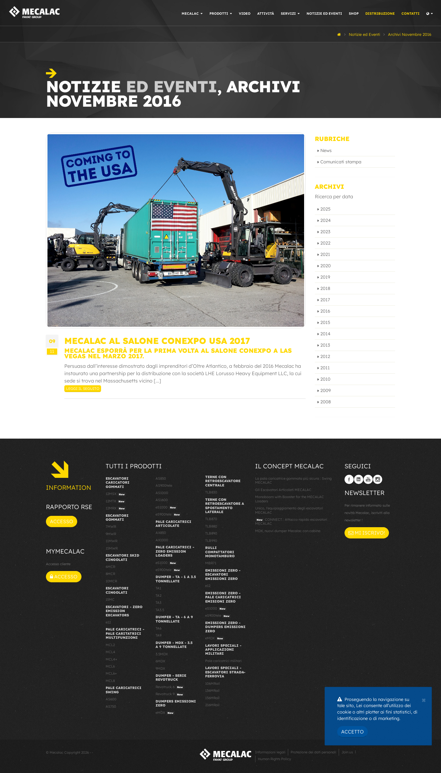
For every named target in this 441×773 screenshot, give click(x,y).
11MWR (111, 541)
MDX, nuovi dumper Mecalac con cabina (287, 531)
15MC (110, 599)
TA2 (158, 595)
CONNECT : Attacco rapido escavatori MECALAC (291, 521)
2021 (325, 254)
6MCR (110, 567)
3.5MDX (162, 654)
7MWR (111, 526)
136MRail (212, 690)
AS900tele (164, 485)
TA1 (158, 588)
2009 (325, 390)
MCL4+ (111, 659)
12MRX (116, 508)
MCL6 (110, 666)
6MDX (160, 661)
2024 (325, 220)
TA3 (158, 602)
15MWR (112, 548)
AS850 (161, 478)
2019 (325, 277)
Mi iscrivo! (367, 533)
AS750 (111, 706)
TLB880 (211, 526)
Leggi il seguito (82, 388)
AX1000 (162, 540)
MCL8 (110, 681)
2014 (325, 334)
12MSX (116, 494)
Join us (347, 752)
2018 (325, 288)
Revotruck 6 (170, 687)
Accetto (352, 732)
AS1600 (162, 500)
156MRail (212, 698)
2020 (325, 265)
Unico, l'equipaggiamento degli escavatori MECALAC (289, 510)
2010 (325, 379)
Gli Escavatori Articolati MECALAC (283, 490)
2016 (325, 311)
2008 (325, 402)
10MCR (111, 581)
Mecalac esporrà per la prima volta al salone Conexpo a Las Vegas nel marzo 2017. (178, 353)
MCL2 (110, 645)
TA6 (158, 628)
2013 (325, 345)
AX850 (161, 533)
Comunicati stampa (340, 162)
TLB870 (211, 519)
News (326, 150)
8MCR (110, 574)
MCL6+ (111, 673)
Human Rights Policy (274, 759)
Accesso (61, 521)
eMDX (165, 712)
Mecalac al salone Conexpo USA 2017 (157, 340)
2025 (325, 209)
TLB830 (211, 492)
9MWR (111, 534)
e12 (108, 622)
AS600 (111, 699)
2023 (325, 231)
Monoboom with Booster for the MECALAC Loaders (289, 499)
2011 (325, 368)
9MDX (160, 668)
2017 (325, 300)
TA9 (158, 635)
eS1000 (166, 507)
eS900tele (168, 514)
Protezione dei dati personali (313, 752)
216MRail (212, 705)
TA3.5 (160, 610)
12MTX (116, 501)
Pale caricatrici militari (223, 661)
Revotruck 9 (170, 694)
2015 (325, 322)
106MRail (212, 683)
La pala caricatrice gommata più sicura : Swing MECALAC (293, 480)
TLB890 (211, 533)
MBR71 (210, 563)
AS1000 (162, 493)
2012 (325, 356)
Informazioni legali (270, 752)
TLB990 (211, 541)
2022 (325, 243)
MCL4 (110, 652)
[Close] (424, 699)
